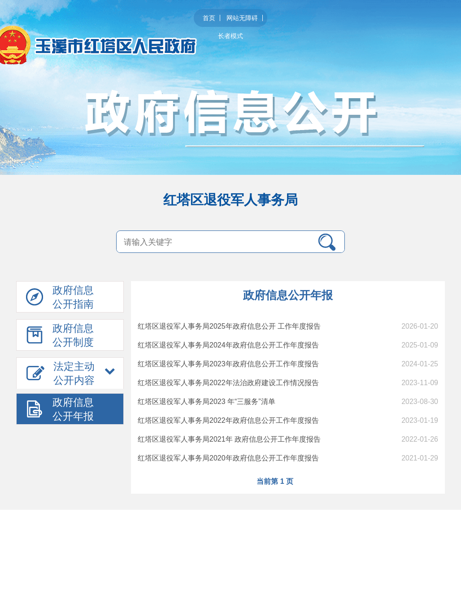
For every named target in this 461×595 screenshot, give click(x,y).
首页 (209, 18)
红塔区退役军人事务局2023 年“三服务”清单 (206, 401)
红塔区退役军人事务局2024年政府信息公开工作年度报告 (228, 345)
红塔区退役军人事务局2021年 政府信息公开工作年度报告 (229, 439)
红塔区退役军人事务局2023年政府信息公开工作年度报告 (228, 364)
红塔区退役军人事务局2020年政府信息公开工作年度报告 (228, 458)
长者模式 (230, 36)
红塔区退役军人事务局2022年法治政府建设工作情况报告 (228, 383)
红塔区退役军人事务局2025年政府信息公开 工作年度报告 (229, 326)
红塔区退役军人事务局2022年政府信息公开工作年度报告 (228, 420)
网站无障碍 (242, 18)
